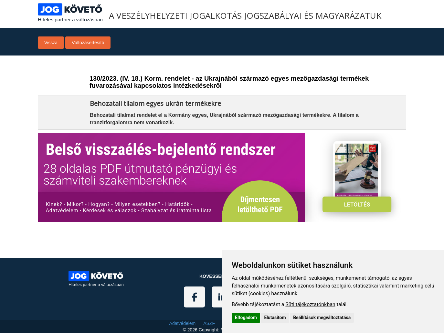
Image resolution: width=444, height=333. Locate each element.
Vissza (51, 42)
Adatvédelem (182, 323)
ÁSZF (209, 323)
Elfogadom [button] (246, 317)
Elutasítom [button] (275, 317)
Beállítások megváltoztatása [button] (322, 317)
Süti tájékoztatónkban (310, 304)
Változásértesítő (88, 42)
